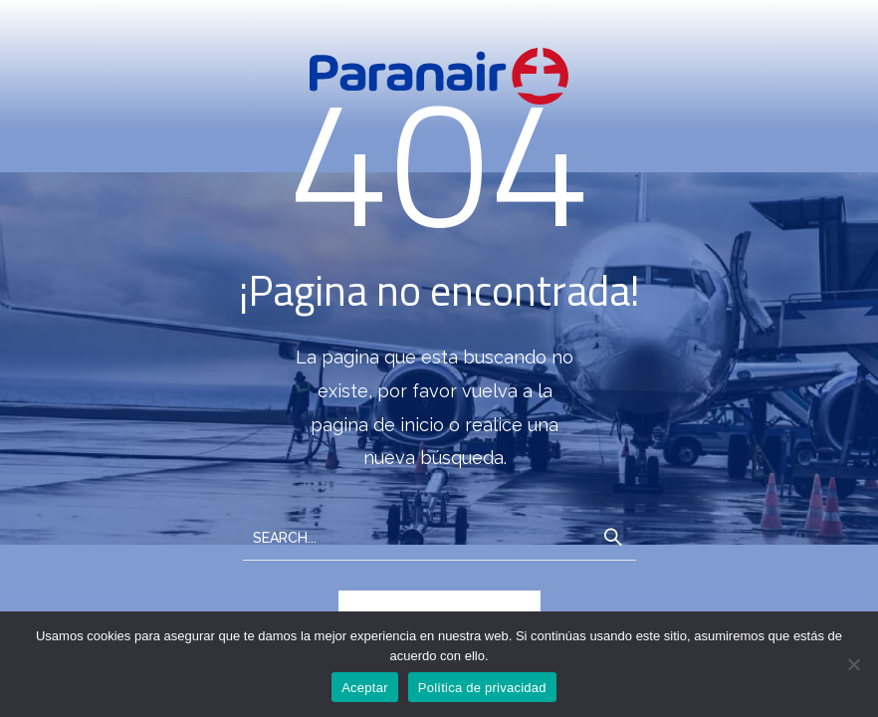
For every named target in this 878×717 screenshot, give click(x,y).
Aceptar (364, 687)
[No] (853, 664)
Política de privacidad (482, 687)
